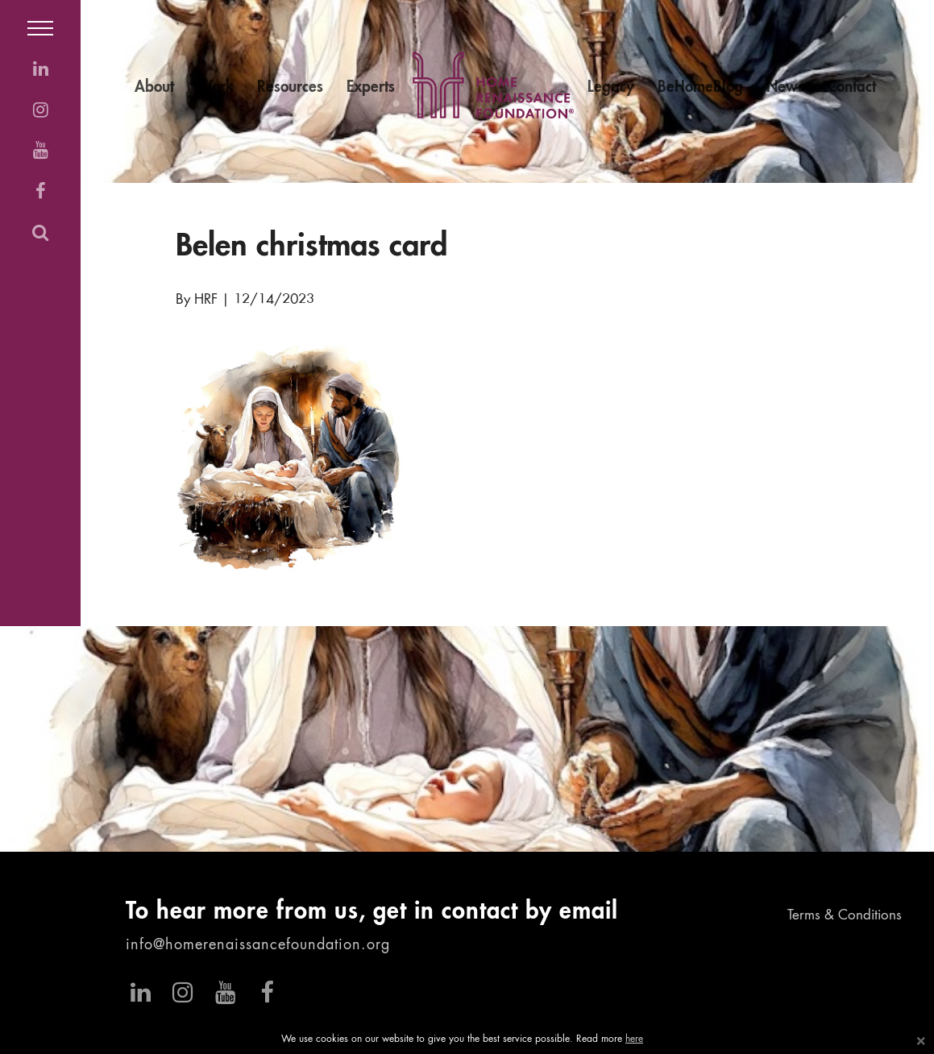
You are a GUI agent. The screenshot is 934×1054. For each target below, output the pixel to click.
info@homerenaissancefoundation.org (258, 945)
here (634, 1039)
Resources (290, 87)
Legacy (610, 87)
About (154, 87)
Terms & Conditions (844, 916)
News (785, 87)
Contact (852, 87)
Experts (371, 87)
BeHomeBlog (700, 87)
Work (215, 87)
